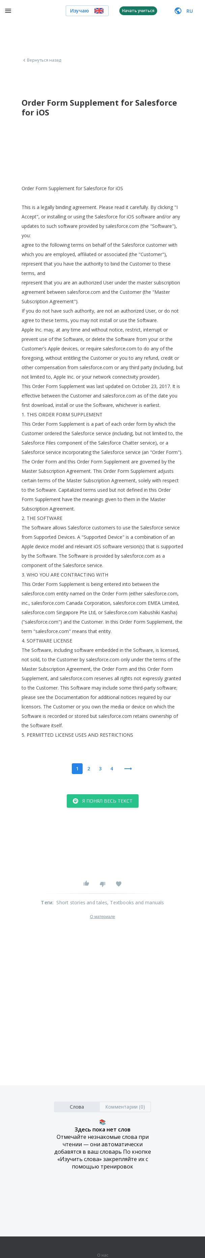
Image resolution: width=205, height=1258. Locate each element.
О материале (102, 916)
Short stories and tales (81, 902)
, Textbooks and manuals (135, 902)
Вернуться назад (41, 60)
